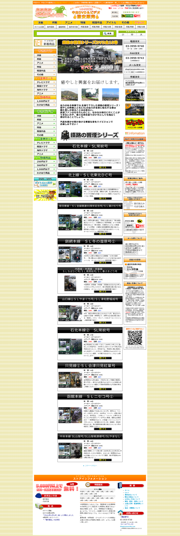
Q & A (127, 492)
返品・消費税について (132, 508)
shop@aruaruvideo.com (127, 526)
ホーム (127, 490)
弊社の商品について (132, 497)
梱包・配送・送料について (134, 501)
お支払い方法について (132, 499)
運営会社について (131, 495)
